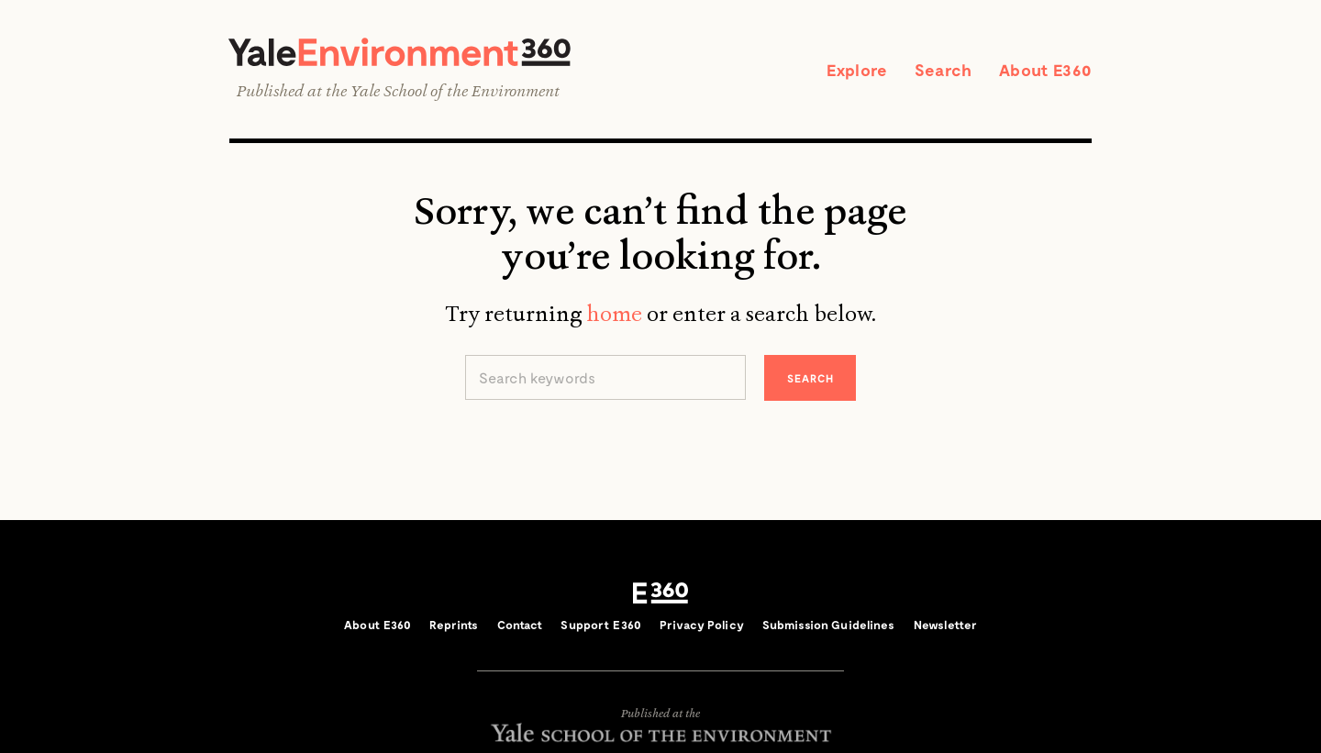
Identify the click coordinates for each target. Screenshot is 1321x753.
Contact (520, 624)
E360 (660, 593)
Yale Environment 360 (400, 52)
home (614, 313)
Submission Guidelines (828, 624)
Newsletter (945, 624)
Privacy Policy (702, 624)
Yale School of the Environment (455, 91)
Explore (857, 70)
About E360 (1045, 70)
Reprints (453, 624)
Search (943, 70)
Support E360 (601, 624)
